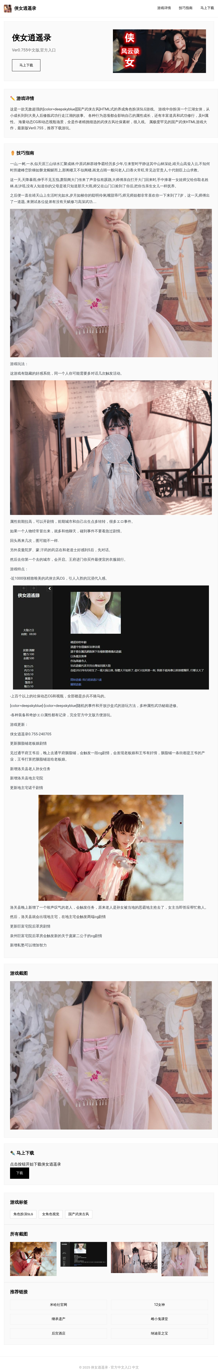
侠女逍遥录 (20, 8)
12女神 (159, 1305)
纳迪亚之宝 (159, 1333)
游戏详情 (164, 8)
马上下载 (207, 8)
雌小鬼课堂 (159, 1319)
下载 (19, 1173)
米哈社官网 (58, 1305)
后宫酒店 (58, 1333)
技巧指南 (186, 8)
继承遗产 (58, 1319)
